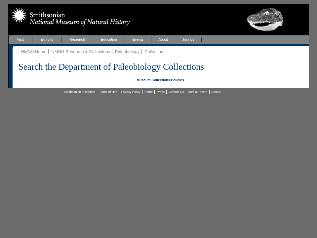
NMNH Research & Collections (80, 51)
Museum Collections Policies (160, 80)
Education (109, 39)
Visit (20, 39)
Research (77, 39)
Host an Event (197, 92)
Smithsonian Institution (79, 92)
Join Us (188, 39)
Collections (155, 51)
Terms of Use (108, 92)
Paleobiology (127, 51)
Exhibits (46, 39)
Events (138, 39)
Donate (216, 92)
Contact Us (176, 92)
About (163, 39)
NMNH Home (34, 51)
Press (161, 92)
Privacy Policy (130, 92)
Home (148, 92)
